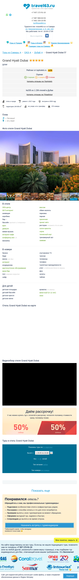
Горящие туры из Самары (39, 46)
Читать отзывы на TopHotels (39, 81)
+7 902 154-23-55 (39, 21)
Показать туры (39, 475)
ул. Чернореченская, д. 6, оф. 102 (39, 29)
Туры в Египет (37, 43)
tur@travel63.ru (39, 23)
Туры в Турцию (15, 43)
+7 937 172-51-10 (39, 12)
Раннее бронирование (60, 43)
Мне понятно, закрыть (65, 540)
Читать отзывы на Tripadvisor (39, 95)
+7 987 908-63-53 (39, 18)
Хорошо (70, 576)
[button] (11, 196)
